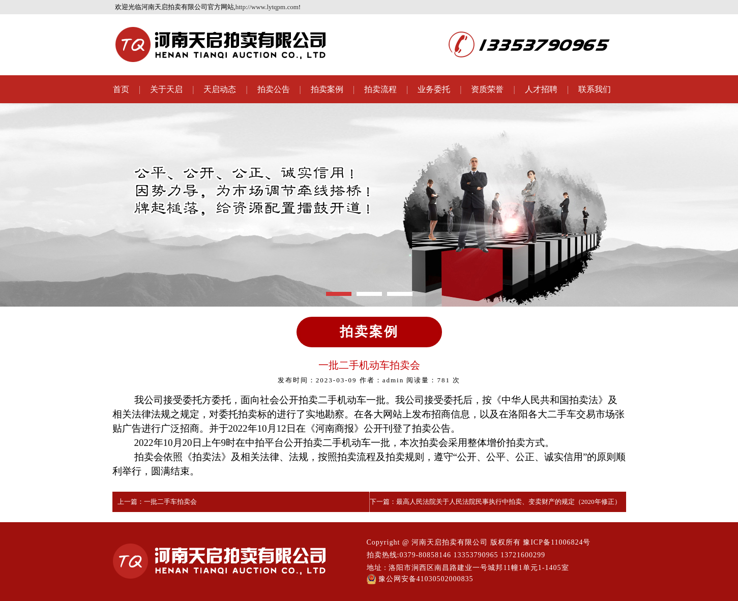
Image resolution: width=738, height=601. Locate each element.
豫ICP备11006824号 (557, 542)
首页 (121, 89)
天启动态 (219, 89)
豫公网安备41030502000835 (420, 579)
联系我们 (594, 89)
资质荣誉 (487, 89)
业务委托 (434, 89)
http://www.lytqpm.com (267, 7)
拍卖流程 (380, 89)
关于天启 (166, 89)
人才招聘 (541, 89)
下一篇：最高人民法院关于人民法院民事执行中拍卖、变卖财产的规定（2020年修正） (495, 501)
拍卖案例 (327, 89)
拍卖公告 (273, 89)
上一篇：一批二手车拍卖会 (157, 501)
